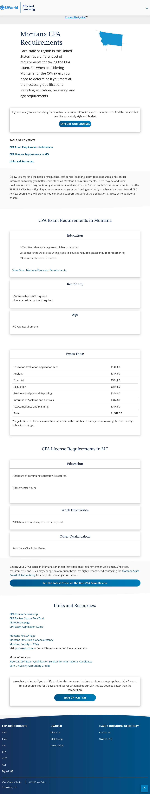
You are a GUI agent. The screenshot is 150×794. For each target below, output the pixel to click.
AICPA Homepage (20, 622)
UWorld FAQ (105, 739)
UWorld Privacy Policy (37, 782)
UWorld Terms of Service (12, 782)
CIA (3, 745)
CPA (4, 732)
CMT (4, 758)
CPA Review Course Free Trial (27, 618)
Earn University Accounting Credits (30, 665)
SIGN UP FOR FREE (75, 697)
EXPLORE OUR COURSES (75, 124)
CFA (4, 751)
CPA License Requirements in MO (29, 154)
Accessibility (57, 745)
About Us (56, 732)
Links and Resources (22, 161)
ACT (4, 764)
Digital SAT (7, 771)
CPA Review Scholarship (24, 614)
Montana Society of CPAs (24, 644)
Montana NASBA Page (22, 635)
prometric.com (24, 648)
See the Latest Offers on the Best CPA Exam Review (75, 583)
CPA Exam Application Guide (26, 626)
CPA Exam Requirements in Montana (31, 147)
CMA (4, 739)
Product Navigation (75, 17)
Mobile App (57, 739)
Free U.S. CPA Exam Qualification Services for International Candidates (51, 661)
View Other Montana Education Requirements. (39, 270)
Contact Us (105, 732)
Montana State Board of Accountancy (31, 640)
